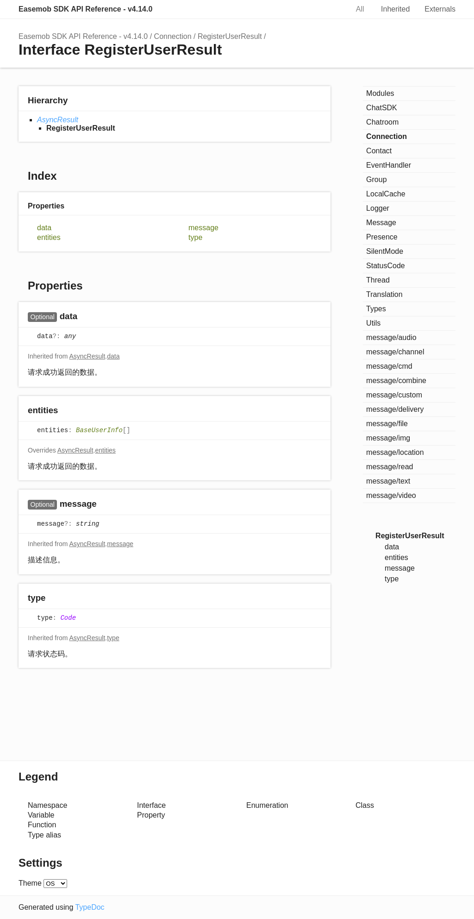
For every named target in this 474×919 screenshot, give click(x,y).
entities (49, 237)
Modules (380, 93)
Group (376, 179)
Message (381, 223)
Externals (439, 9)
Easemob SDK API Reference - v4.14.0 (85, 9)
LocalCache (385, 194)
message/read (389, 467)
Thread (378, 280)
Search (332, 9)
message (203, 228)
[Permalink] (86, 317)
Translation (384, 294)
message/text (388, 481)
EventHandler (388, 165)
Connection (173, 36)
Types (376, 309)
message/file (387, 424)
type (195, 237)
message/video (391, 495)
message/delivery (395, 409)
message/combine (396, 380)
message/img (388, 438)
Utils (373, 323)
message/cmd (389, 366)
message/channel (395, 352)
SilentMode (384, 251)
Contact (379, 151)
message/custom (394, 395)
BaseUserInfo (99, 430)
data (44, 228)
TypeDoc (89, 907)
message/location (395, 452)
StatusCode (385, 266)
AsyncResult (57, 120)
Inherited (395, 9)
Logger (377, 208)
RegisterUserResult (230, 36)
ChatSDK (381, 108)
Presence (382, 237)
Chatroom (382, 122)
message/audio (391, 337)
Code (68, 618)
